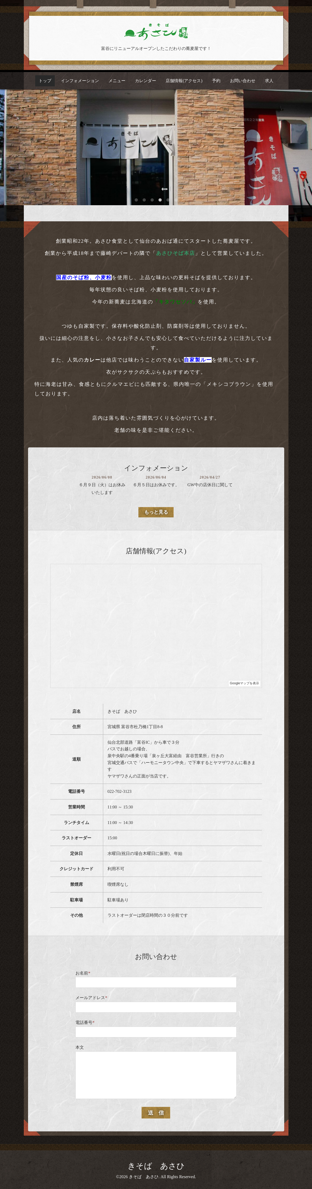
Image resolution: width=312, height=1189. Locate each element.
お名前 (82, 973)
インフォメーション (80, 80)
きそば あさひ (156, 1166)
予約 (216, 80)
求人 (269, 80)
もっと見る (156, 512)
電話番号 (84, 1022)
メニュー (116, 80)
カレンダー (145, 80)
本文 (79, 1047)
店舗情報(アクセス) (184, 80)
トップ (45, 80)
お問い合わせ (242, 80)
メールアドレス (91, 997)
